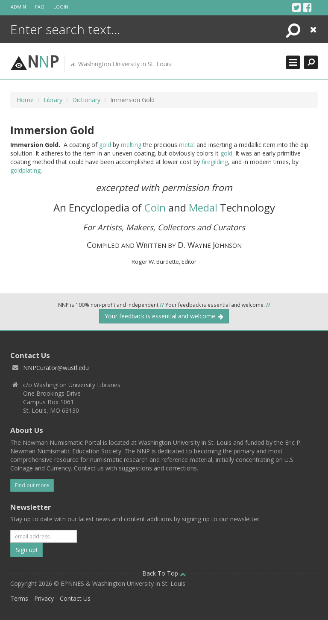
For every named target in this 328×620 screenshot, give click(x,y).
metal (187, 145)
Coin (155, 207)
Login (60, 6)
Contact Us (75, 598)
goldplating (25, 170)
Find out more (32, 485)
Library (53, 100)
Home (25, 100)
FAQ (39, 6)
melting (131, 145)
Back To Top (164, 573)
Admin (18, 6)
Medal (203, 207)
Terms (19, 598)
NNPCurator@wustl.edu (56, 368)
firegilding (215, 162)
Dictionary (86, 100)
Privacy (44, 598)
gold (105, 145)
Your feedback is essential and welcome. (164, 316)
